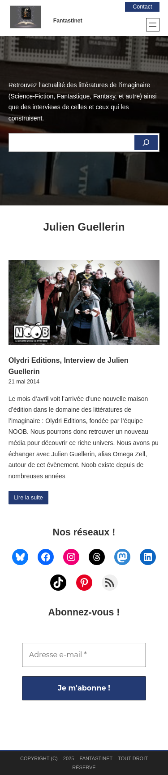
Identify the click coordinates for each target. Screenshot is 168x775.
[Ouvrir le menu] (152, 24)
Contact (142, 7)
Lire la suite (28, 497)
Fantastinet (67, 21)
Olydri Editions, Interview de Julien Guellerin (69, 365)
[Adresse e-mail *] (84, 655)
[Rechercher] (146, 142)
